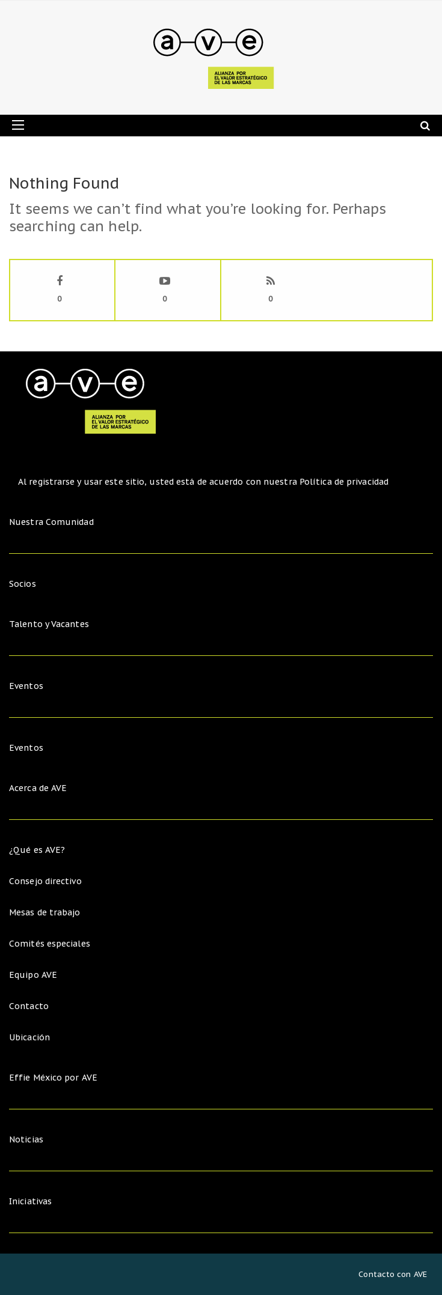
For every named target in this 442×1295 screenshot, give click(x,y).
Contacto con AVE (392, 1274)
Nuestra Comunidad (51, 522)
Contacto (29, 1006)
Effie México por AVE (53, 1077)
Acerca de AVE (38, 788)
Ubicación (29, 1037)
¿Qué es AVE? (37, 850)
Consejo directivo (45, 881)
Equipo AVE (33, 974)
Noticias (26, 1139)
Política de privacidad (343, 481)
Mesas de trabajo (45, 912)
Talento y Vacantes (49, 624)
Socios (22, 583)
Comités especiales (49, 943)
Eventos (26, 686)
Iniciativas (31, 1201)
